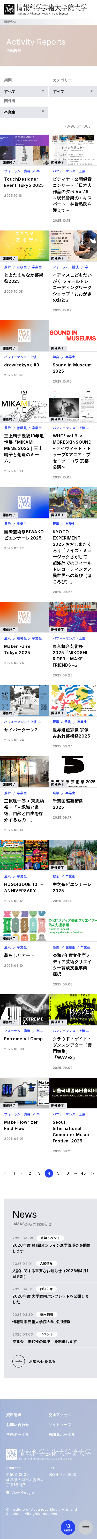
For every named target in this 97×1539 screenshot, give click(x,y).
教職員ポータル (62, 1434)
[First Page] (14, 1173)
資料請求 (13, 1414)
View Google (22, 1492)
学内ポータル (17, 1434)
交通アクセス (60, 1414)
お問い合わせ (17, 1424)
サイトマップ (60, 1424)
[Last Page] (83, 1173)
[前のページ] (5, 1173)
